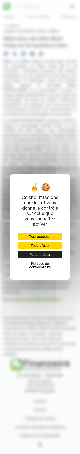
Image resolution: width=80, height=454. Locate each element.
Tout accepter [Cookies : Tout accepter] (40, 236)
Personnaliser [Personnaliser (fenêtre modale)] (39, 254)
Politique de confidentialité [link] (40, 265)
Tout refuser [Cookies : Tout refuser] (40, 245)
